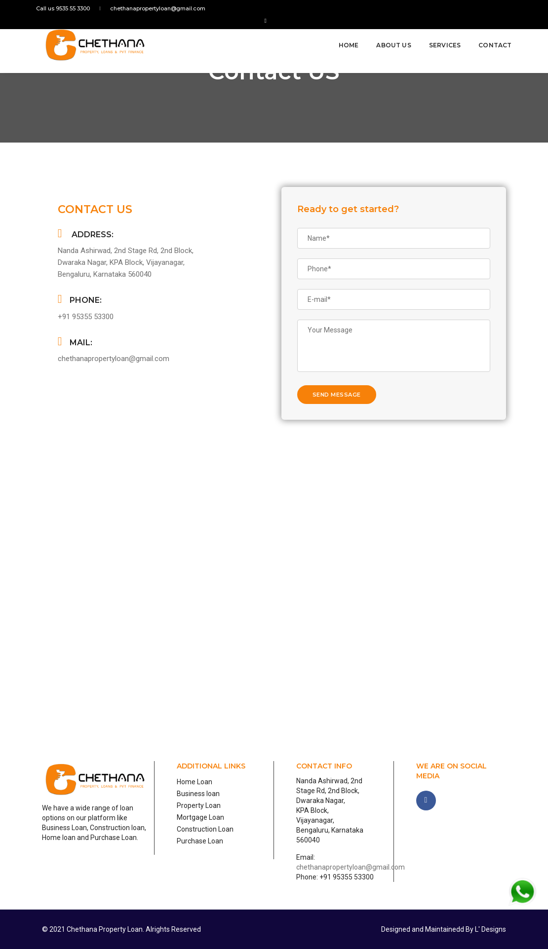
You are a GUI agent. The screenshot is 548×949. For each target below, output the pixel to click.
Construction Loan (205, 829)
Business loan (198, 794)
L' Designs (489, 929)
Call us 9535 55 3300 (69, 8)
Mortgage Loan (200, 817)
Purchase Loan (200, 841)
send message (337, 394)
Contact (489, 35)
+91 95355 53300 (86, 316)
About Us (388, 35)
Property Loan (199, 805)
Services (439, 35)
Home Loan (194, 782)
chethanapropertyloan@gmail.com (155, 8)
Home (343, 35)
